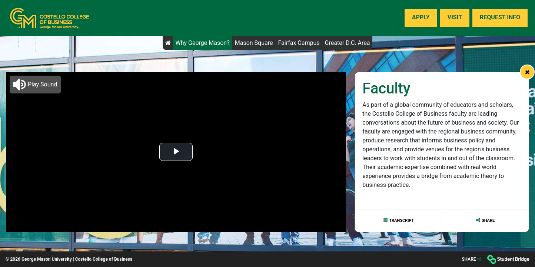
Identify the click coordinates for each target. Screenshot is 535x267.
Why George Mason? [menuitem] (203, 42)
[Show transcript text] (398, 221)
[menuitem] (49, 18)
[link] (527, 72)
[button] (35, 84)
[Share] (471, 259)
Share (488, 220)
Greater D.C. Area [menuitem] (347, 42)
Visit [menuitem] (455, 17)
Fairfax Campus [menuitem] (298, 42)
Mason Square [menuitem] (254, 42)
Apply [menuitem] (421, 17)
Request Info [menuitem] (500, 17)
